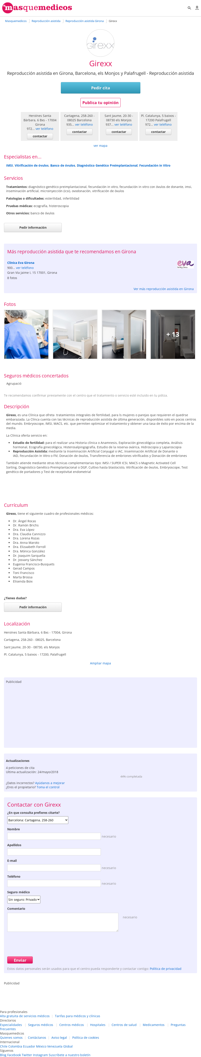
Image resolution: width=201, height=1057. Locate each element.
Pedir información (33, 227)
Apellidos (14, 845)
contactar (40, 136)
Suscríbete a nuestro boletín (70, 1055)
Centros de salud (124, 1025)
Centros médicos (71, 1025)
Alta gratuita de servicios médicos (25, 1016)
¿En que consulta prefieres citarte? (33, 813)
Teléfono (13, 876)
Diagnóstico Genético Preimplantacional (107, 165)
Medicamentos (154, 1025)
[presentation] (40, 943)
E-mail (12, 860)
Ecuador (29, 1046)
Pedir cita (100, 87)
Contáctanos (37, 1037)
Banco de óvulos (62, 165)
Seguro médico (18, 892)
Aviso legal (59, 1037)
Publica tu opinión (100, 102)
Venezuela (54, 1046)
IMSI (9, 165)
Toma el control (48, 787)
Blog (3, 1055)
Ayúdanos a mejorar (50, 783)
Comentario (16, 908)
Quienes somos (11, 1037)
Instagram (40, 1055)
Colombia (15, 1046)
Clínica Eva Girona (20, 263)
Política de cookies (85, 1037)
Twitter (27, 1055)
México (41, 1046)
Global (68, 1046)
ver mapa (100, 145)
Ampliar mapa (100, 663)
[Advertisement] (100, 715)
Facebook (14, 1055)
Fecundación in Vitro (154, 165)
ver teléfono (44, 129)
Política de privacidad (165, 969)
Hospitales (97, 1025)
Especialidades (11, 1025)
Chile (3, 1046)
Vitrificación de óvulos (32, 165)
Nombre (13, 829)
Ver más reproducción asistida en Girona (164, 289)
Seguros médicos (40, 1025)
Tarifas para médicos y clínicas (77, 1016)
